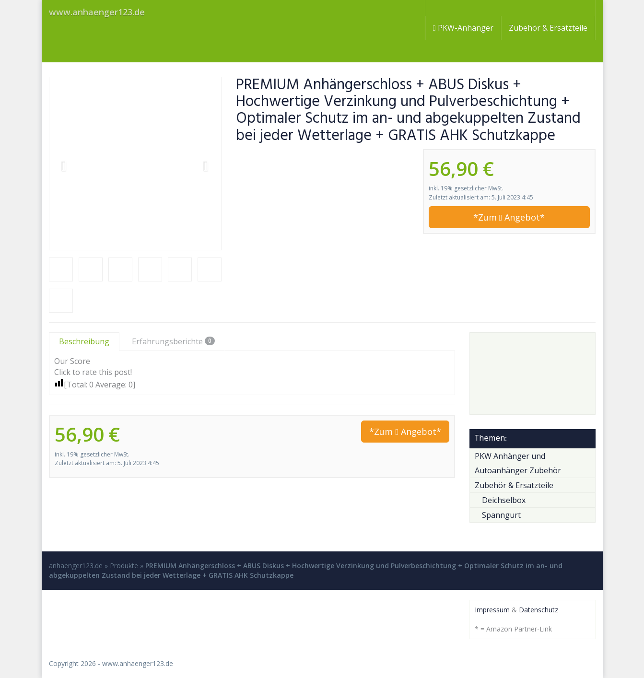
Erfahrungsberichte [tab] (173, 341)
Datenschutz (538, 609)
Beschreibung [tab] (84, 341)
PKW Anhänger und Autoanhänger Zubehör (518, 463)
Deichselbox (504, 500)
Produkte (124, 565)
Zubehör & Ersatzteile (548, 28)
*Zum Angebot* (509, 217)
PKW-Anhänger (463, 28)
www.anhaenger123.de (137, 663)
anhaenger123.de (76, 565)
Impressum (492, 609)
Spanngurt (501, 515)
